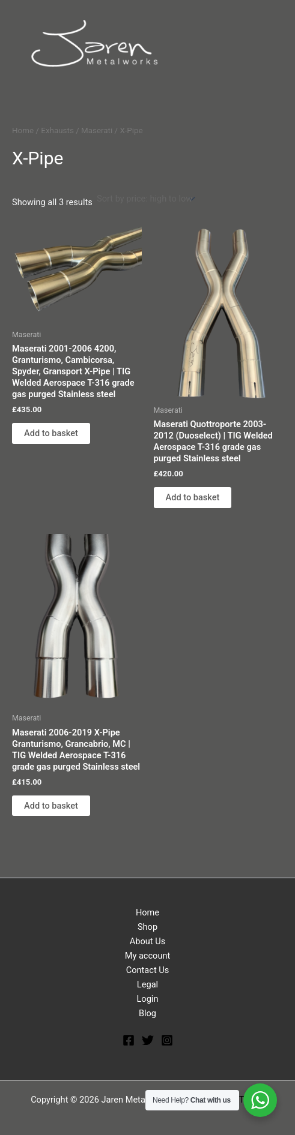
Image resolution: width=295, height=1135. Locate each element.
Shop (147, 926)
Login (148, 998)
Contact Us (147, 970)
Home (23, 130)
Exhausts (57, 130)
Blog (147, 1013)
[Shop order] (145, 199)
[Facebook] (129, 1040)
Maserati (96, 130)
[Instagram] (167, 1040)
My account (148, 955)
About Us (147, 941)
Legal (147, 984)
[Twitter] (148, 1040)
